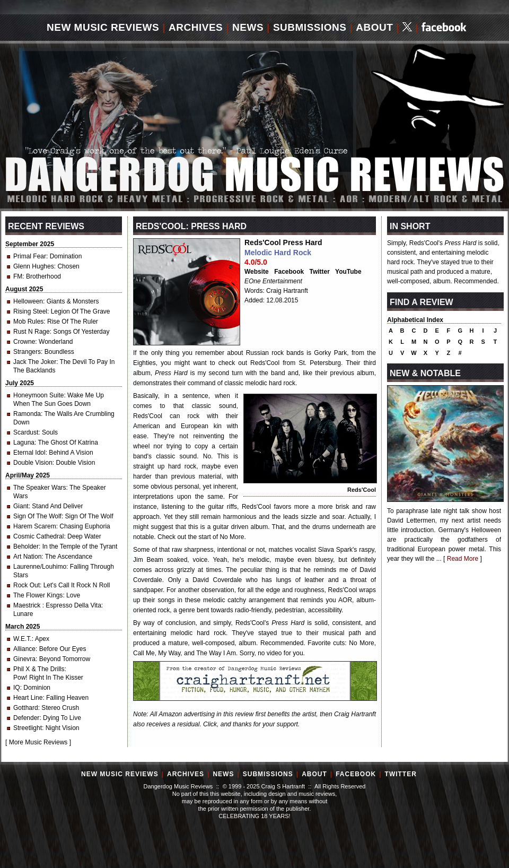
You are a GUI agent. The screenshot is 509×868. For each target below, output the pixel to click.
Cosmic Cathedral (38, 536)
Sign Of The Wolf (37, 516)
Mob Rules (28, 321)
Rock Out (26, 585)
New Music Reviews (103, 27)
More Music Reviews (38, 742)
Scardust (25, 432)
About (374, 27)
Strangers (27, 351)
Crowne (24, 341)
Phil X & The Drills (38, 669)
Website (256, 271)
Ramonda (27, 414)
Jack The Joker (34, 362)
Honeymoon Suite (38, 395)
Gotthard (25, 707)
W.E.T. (22, 639)
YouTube (348, 271)
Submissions (310, 27)
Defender (26, 718)
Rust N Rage (31, 331)
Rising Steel (30, 311)
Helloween (28, 301)
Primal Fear (29, 256)
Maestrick (27, 605)
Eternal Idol (29, 452)
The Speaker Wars (39, 487)
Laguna (23, 442)
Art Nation (27, 556)
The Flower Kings (38, 595)
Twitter (320, 271)
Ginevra (24, 659)
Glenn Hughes (33, 266)
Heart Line (27, 697)
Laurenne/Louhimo (39, 566)
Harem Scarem (34, 526)
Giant (21, 506)
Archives (196, 27)
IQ (16, 687)
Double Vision (32, 462)
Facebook (289, 271)
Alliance (24, 649)
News (248, 27)
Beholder (26, 546)
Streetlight (27, 728)
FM (17, 276)
